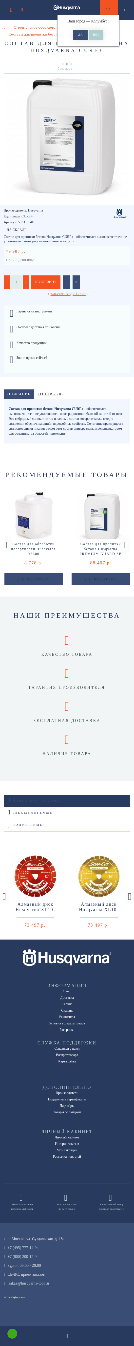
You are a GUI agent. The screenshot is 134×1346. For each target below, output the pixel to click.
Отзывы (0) (50, 394)
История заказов (67, 1144)
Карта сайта (67, 1061)
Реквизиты (67, 1017)
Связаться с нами (66, 1048)
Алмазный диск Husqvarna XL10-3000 (35, 910)
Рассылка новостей (67, 1156)
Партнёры (67, 1106)
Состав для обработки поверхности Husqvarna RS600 (33, 549)
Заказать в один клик (68, 294)
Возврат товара (67, 1055)
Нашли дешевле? (20, 260)
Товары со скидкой (67, 1112)
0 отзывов (64, 68)
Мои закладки (67, 1150)
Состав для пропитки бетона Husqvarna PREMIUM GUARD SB (100, 549)
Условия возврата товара (67, 1023)
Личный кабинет (67, 1137)
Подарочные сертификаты (67, 1099)
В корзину (46, 282)
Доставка (67, 998)
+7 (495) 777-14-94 (22, 1248)
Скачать (67, 1010)
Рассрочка (67, 1030)
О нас (67, 991)
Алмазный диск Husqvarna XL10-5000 (98, 910)
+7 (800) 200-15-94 (22, 1256)
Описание (19, 394)
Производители (67, 1093)
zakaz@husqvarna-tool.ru (28, 1283)
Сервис (67, 1004)
